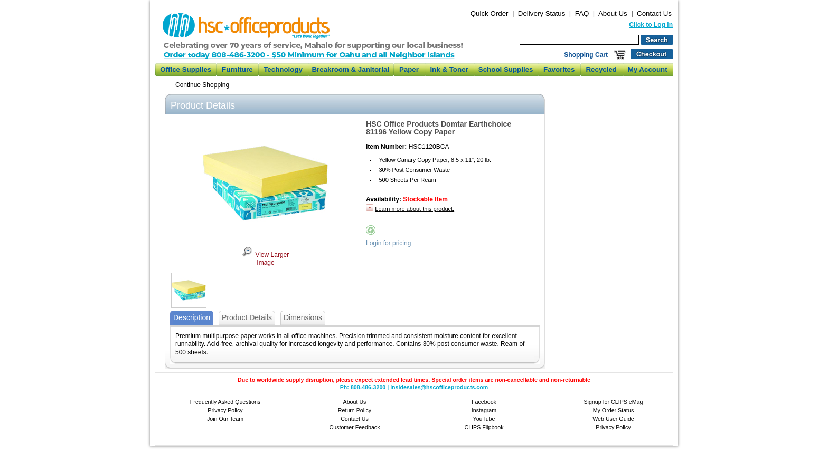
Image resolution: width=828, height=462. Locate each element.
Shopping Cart (586, 55)
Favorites (559, 69)
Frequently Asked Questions (225, 402)
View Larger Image (265, 259)
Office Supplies (185, 69)
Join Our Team (225, 419)
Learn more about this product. (414, 209)
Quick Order (490, 13)
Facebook (484, 402)
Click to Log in (651, 24)
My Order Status (613, 410)
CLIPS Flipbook (483, 427)
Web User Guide (613, 419)
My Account (647, 69)
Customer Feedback (355, 427)
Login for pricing (388, 243)
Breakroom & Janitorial (350, 69)
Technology (283, 69)
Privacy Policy (225, 410)
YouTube (484, 419)
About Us (612, 13)
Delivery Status (542, 13)
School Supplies (505, 69)
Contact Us (654, 13)
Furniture (237, 69)
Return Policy (354, 410)
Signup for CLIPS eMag (613, 402)
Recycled (601, 69)
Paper (409, 69)
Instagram (484, 410)
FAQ (582, 13)
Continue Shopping (202, 85)
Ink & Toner (449, 69)
